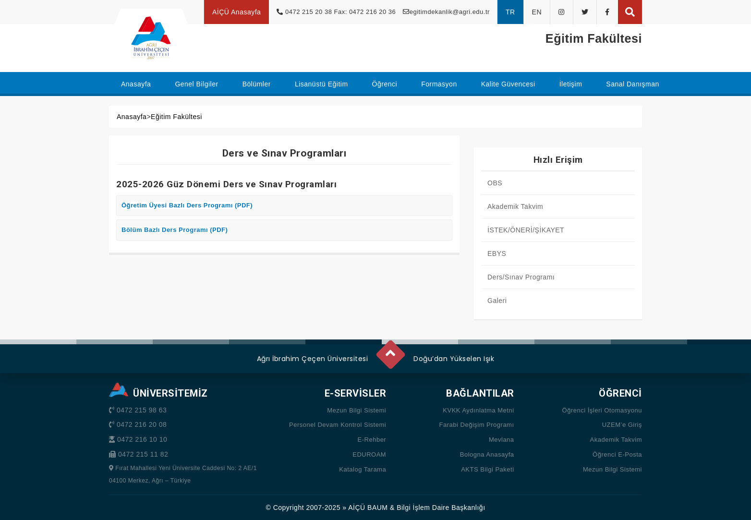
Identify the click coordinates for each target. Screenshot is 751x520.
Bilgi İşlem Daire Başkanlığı (441, 507)
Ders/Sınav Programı (521, 277)
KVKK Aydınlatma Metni (478, 410)
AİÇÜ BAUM (368, 507)
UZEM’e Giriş (622, 424)
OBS (494, 183)
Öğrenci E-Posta (617, 454)
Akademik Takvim (515, 206)
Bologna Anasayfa (487, 454)
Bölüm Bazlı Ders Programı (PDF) (174, 229)
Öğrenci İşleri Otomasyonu (602, 410)
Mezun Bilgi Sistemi (356, 410)
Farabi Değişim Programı (476, 424)
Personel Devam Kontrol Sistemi (337, 424)
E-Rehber (372, 439)
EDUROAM (369, 454)
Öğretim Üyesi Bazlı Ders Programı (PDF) (187, 205)
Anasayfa (131, 117)
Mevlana (501, 439)
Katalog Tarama (362, 469)
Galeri (497, 300)
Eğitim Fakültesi (176, 117)
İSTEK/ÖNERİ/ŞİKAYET (525, 230)
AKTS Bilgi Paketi (487, 469)
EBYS (496, 253)
